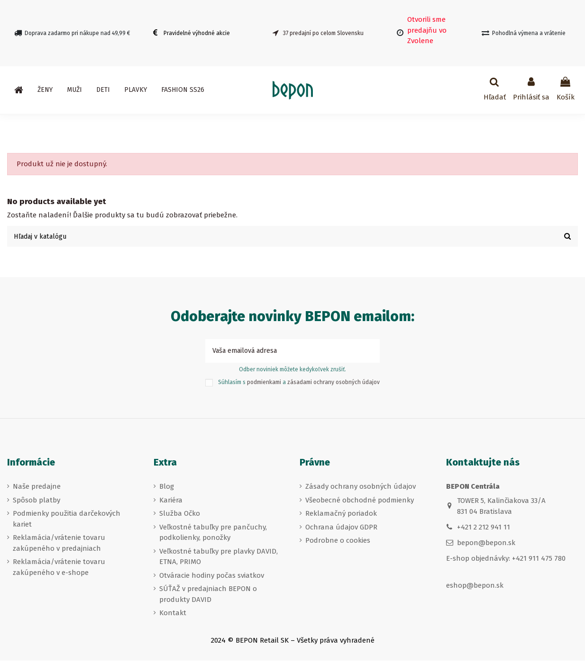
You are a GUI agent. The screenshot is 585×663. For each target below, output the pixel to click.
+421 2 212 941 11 (483, 529)
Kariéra (171, 502)
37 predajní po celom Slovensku (323, 33)
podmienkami (264, 384)
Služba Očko (179, 515)
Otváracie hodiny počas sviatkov (211, 577)
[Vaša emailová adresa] (281, 352)
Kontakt (172, 615)
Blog (166, 488)
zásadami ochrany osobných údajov (333, 384)
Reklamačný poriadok (341, 515)
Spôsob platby (36, 502)
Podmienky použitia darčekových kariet (66, 521)
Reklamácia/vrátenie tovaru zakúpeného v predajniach (59, 545)
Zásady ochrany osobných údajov (360, 488)
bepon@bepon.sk (486, 545)
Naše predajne (37, 488)
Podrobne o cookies (337, 542)
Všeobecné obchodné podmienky (359, 502)
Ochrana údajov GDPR (341, 529)
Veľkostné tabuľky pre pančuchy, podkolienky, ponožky (213, 534)
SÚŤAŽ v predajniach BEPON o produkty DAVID (208, 596)
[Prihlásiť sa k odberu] (369, 352)
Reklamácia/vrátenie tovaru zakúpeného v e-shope (59, 569)
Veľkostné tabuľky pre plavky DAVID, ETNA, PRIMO (218, 558)
